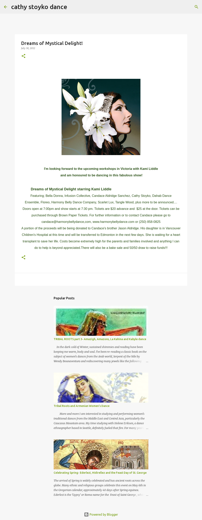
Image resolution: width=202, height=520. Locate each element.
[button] (23, 56)
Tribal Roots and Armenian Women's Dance (81, 405)
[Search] (72, 7)
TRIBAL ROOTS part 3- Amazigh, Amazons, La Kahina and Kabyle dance (100, 339)
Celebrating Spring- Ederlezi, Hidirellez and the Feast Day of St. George (100, 472)
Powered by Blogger (101, 514)
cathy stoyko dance (39, 6)
